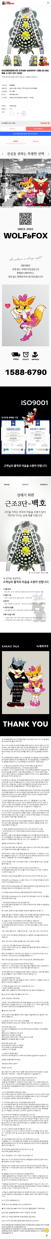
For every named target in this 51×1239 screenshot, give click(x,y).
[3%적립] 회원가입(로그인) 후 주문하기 (25, 133)
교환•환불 (35, 141)
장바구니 (12, 128)
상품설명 (15, 141)
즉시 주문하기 (38, 128)
